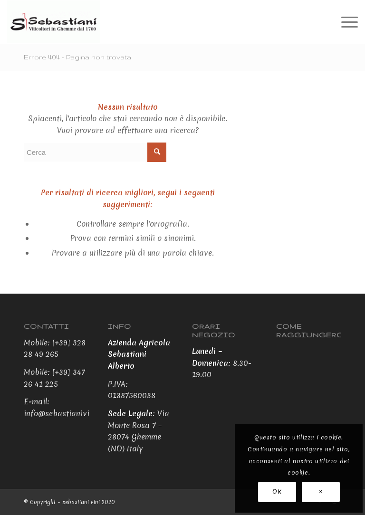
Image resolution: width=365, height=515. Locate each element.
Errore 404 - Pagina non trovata (77, 57)
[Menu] (345, 21)
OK (276, 491)
